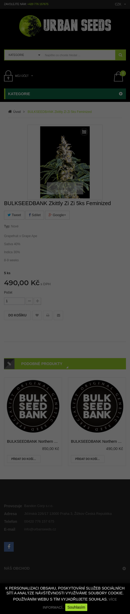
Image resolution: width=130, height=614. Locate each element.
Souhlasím (76, 607)
